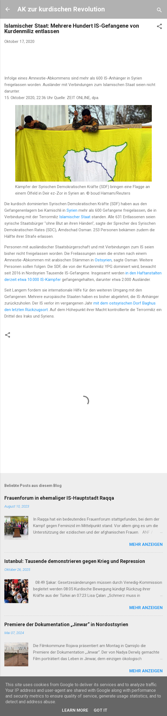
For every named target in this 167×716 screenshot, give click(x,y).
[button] (159, 27)
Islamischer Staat (74, 216)
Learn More (75, 710)
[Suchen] (159, 11)
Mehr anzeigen (146, 544)
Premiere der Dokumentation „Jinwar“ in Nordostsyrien (66, 624)
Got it (100, 710)
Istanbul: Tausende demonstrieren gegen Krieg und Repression (74, 561)
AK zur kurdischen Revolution (61, 9)
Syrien (72, 210)
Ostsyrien (103, 260)
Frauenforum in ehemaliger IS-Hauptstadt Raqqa (59, 498)
